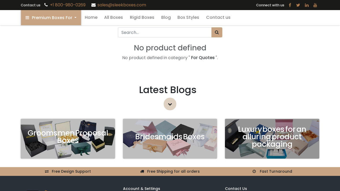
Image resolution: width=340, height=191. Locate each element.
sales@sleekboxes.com (121, 5)
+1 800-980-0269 (68, 5)
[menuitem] (91, 17)
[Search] (216, 32)
